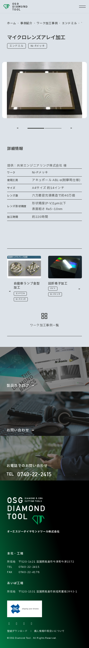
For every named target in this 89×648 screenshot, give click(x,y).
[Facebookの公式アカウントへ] (24, 623)
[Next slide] (71, 128)
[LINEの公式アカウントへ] (32, 623)
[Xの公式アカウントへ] (9, 623)
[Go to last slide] (17, 128)
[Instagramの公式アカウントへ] (17, 623)
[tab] (36, 128)
